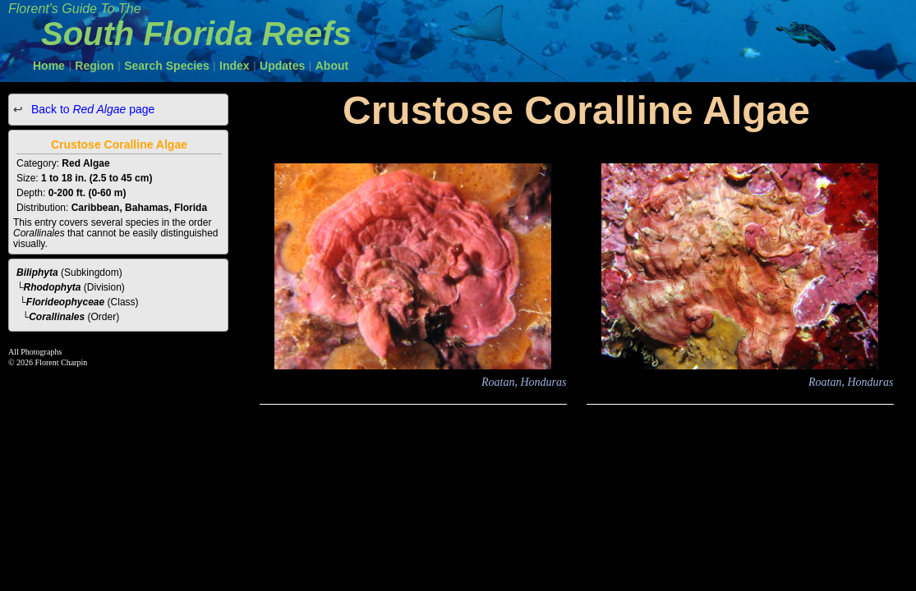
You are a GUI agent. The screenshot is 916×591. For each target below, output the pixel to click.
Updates (282, 65)
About (331, 65)
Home (49, 65)
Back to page (91, 109)
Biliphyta (37, 272)
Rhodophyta (52, 287)
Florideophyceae (65, 302)
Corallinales (57, 317)
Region (94, 65)
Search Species (166, 65)
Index (234, 65)
